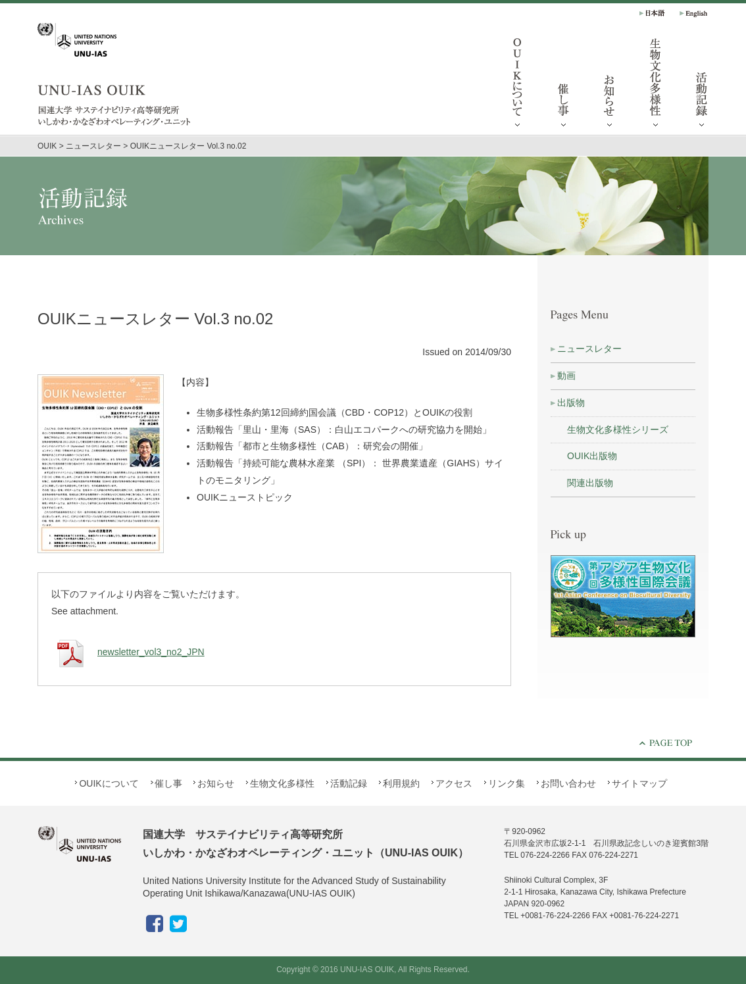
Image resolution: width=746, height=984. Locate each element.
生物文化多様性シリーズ (617, 429)
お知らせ (610, 85)
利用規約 (401, 783)
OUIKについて (518, 85)
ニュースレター (589, 348)
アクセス (453, 783)
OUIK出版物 (592, 456)
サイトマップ (639, 783)
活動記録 (702, 85)
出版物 (571, 402)
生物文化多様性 (656, 85)
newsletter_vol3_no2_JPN (128, 652)
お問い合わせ (568, 783)
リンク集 (506, 783)
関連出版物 (590, 483)
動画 (566, 375)
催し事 (564, 85)
